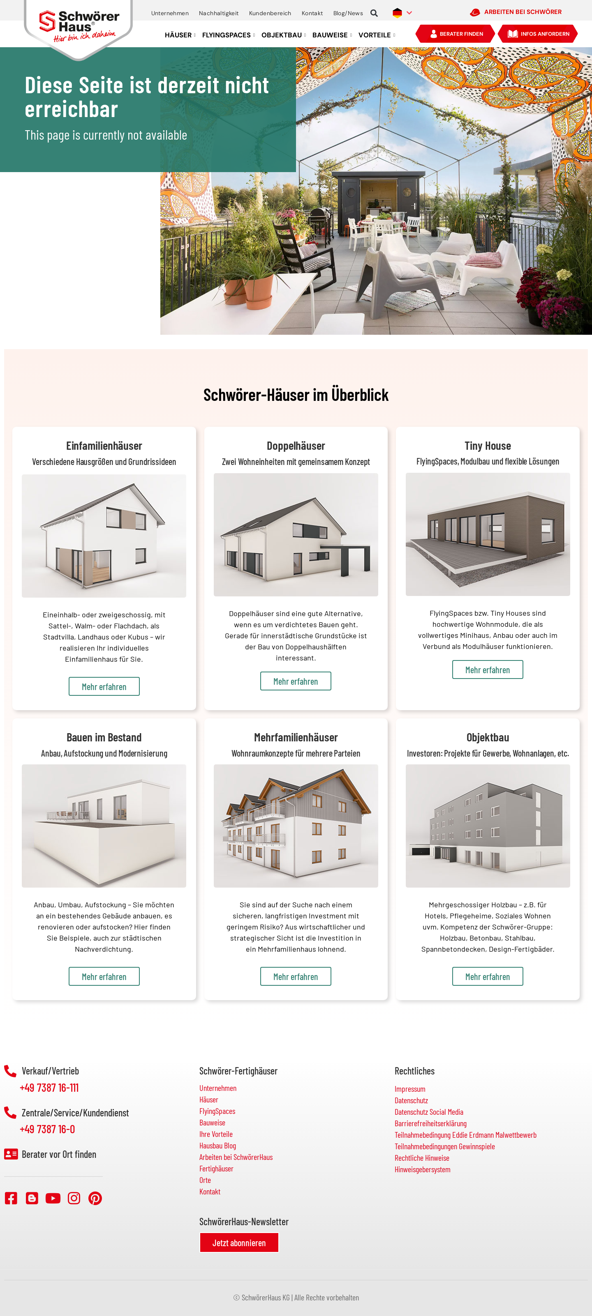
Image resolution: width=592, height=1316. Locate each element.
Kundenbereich (270, 13)
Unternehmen (170, 13)
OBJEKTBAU (283, 35)
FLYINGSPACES (228, 35)
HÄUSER (180, 35)
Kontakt (312, 13)
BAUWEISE (332, 35)
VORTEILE (376, 35)
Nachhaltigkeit (219, 13)
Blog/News (348, 13)
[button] (374, 13)
